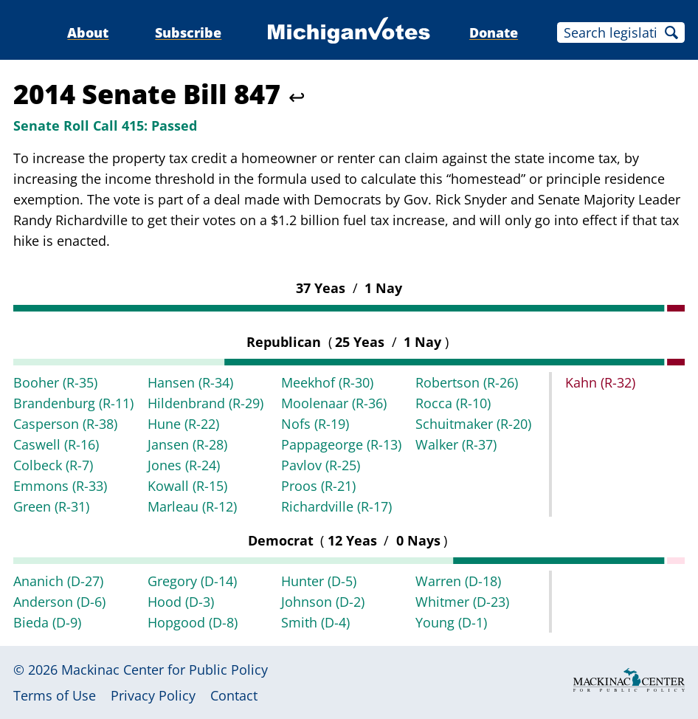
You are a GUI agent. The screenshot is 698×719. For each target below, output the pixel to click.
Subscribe (188, 32)
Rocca (453, 403)
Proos (318, 486)
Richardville (336, 506)
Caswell (56, 444)
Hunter (318, 581)
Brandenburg (73, 403)
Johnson (322, 601)
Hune (183, 424)
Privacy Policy (153, 695)
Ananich (58, 581)
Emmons (60, 486)
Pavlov (320, 465)
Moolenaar (334, 403)
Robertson (466, 382)
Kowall (187, 486)
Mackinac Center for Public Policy (164, 669)
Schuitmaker (473, 424)
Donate (493, 32)
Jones (184, 465)
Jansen (187, 444)
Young (451, 622)
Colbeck (53, 465)
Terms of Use (54, 695)
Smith (315, 622)
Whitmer (462, 601)
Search (671, 32)
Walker (456, 444)
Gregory (192, 581)
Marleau (192, 506)
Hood (181, 601)
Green (51, 506)
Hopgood (193, 622)
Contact (234, 695)
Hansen (190, 382)
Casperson (65, 424)
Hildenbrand (205, 403)
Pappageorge (341, 444)
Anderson (59, 601)
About (87, 32)
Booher (55, 382)
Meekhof (327, 382)
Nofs (315, 424)
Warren (458, 581)
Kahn (600, 382)
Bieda (47, 622)
